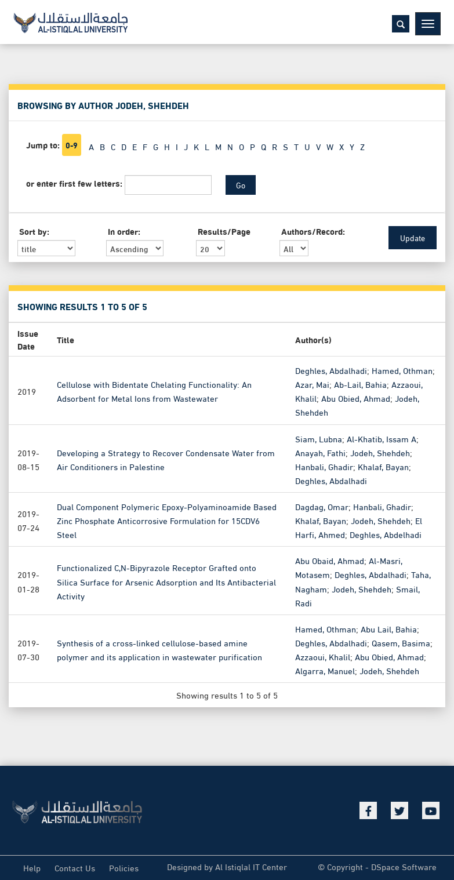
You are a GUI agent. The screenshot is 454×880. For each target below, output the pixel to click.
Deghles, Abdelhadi (386, 533)
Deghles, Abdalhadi (331, 369)
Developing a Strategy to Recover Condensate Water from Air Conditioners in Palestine (166, 458)
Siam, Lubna (318, 438)
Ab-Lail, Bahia (360, 383)
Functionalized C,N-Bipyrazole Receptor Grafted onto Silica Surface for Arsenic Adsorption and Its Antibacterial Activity (166, 580)
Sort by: (34, 230)
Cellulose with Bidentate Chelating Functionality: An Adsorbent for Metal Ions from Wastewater (154, 390)
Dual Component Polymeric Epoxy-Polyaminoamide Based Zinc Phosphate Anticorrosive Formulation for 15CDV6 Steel (167, 519)
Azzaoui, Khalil (322, 656)
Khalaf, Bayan (383, 465)
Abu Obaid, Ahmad (329, 559)
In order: (124, 230)
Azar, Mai (312, 383)
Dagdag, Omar (321, 505)
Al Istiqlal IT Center (251, 866)
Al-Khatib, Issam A (381, 438)
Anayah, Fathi (320, 451)
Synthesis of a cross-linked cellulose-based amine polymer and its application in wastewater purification (159, 649)
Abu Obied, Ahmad (355, 397)
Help (32, 867)
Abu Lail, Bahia (389, 628)
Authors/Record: (312, 230)
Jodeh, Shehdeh (380, 451)
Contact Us (75, 867)
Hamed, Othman (402, 369)
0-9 (72, 144)
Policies (124, 867)
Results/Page (223, 230)
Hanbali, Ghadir (324, 465)
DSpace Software (404, 866)
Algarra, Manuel (325, 669)
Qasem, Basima (401, 642)
